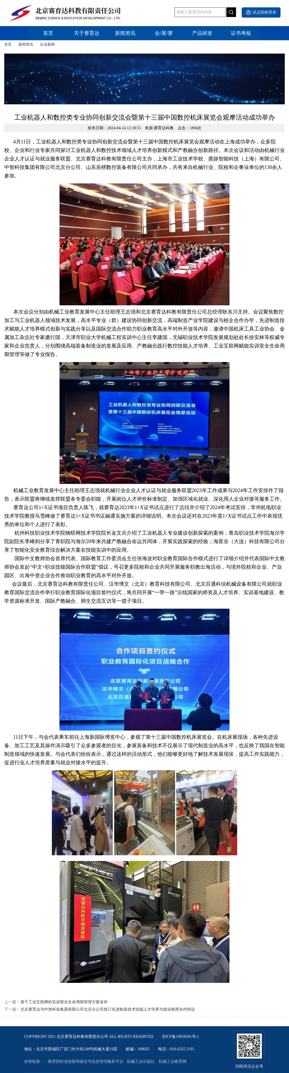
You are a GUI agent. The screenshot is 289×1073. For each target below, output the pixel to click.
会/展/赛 (164, 33)
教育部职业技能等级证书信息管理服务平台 (85, 1062)
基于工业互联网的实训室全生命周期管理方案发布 (64, 1002)
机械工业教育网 (172, 1062)
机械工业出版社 (141, 1062)
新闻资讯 (125, 33)
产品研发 (202, 33)
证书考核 (241, 33)
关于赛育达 (86, 33)
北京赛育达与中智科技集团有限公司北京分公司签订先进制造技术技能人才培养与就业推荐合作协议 (107, 1009)
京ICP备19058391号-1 (180, 1037)
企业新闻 (47, 44)
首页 (48, 33)
